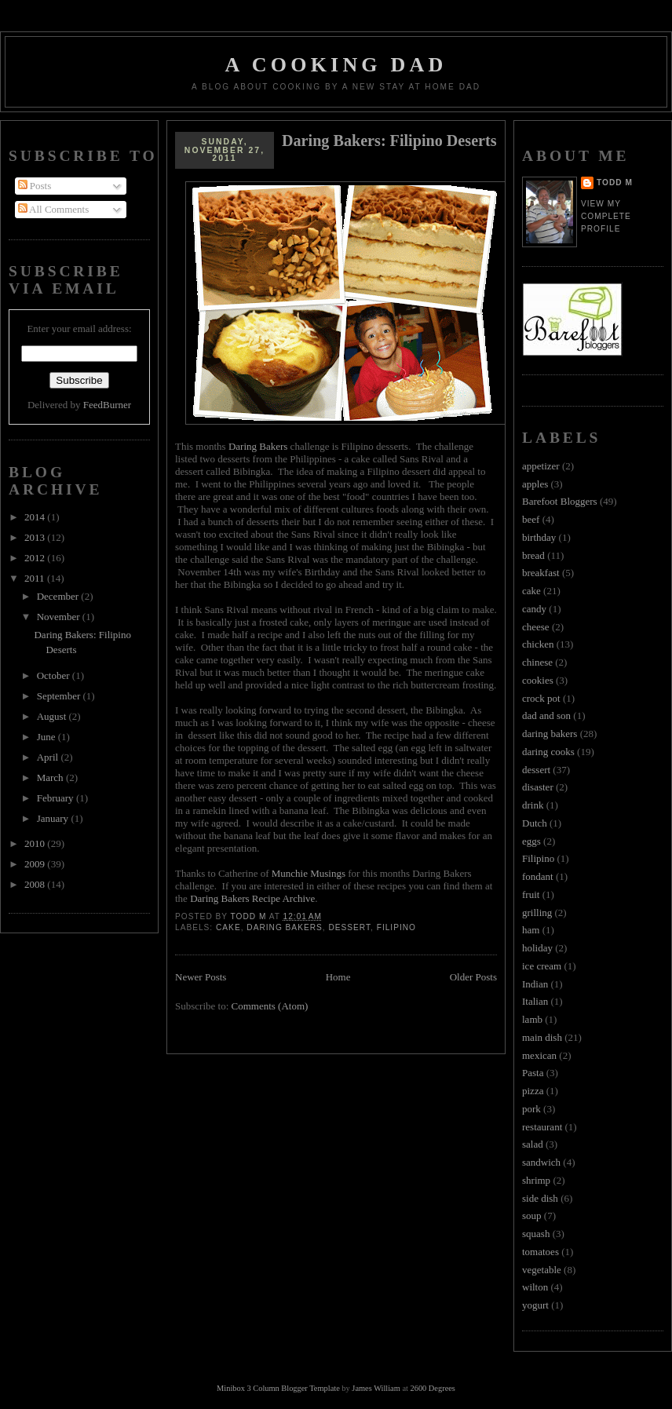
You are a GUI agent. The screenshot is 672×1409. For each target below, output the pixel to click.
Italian (535, 1001)
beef (530, 519)
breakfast (541, 573)
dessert (349, 927)
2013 (35, 537)
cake (228, 927)
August (53, 716)
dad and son (546, 715)
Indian (535, 984)
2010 (35, 843)
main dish (542, 1037)
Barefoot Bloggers (559, 501)
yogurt (535, 1305)
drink (532, 805)
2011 (35, 578)
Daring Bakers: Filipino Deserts (389, 140)
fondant (537, 876)
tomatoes (540, 1252)
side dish (540, 1198)
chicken (537, 644)
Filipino (396, 927)
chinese (537, 662)
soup (532, 1215)
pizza (532, 1091)
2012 (35, 558)
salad (532, 1144)
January (54, 818)
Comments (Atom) (270, 1006)
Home (338, 977)
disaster (537, 787)
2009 (35, 864)
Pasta (532, 1073)
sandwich (541, 1162)
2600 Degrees (432, 1388)
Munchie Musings (308, 873)
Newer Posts (200, 977)
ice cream (541, 966)
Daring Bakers (257, 446)
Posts (35, 186)
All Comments (53, 209)
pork (531, 1109)
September (60, 696)
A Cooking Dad (336, 64)
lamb (532, 1019)
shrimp (536, 1180)
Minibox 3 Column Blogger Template (278, 1388)
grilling (537, 912)
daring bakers (284, 927)
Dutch (534, 823)
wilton (535, 1287)
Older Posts (473, 977)
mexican (539, 1055)
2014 (35, 517)
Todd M (615, 182)
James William (376, 1388)
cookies (537, 680)
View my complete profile (606, 216)
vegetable (541, 1270)
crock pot (541, 698)
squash (536, 1233)
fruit (530, 894)
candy (534, 609)
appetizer (541, 466)
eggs (531, 841)
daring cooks (548, 751)
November (59, 616)
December (59, 596)
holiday (537, 948)
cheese (536, 627)
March (51, 777)
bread (533, 555)
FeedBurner (107, 405)
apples (535, 484)
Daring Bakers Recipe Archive (252, 898)
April (49, 757)
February (56, 798)
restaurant (542, 1127)
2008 (35, 884)
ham (530, 930)
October (54, 675)
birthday (539, 537)
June (47, 737)
